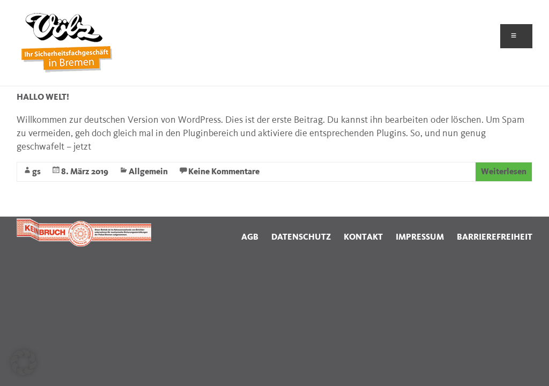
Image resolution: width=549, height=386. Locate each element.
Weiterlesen (503, 171)
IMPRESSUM (420, 237)
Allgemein (148, 171)
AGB (249, 237)
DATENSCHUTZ (301, 237)
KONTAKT (363, 237)
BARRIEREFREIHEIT (494, 237)
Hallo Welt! (43, 97)
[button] (23, 362)
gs (36, 171)
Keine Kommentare (223, 171)
